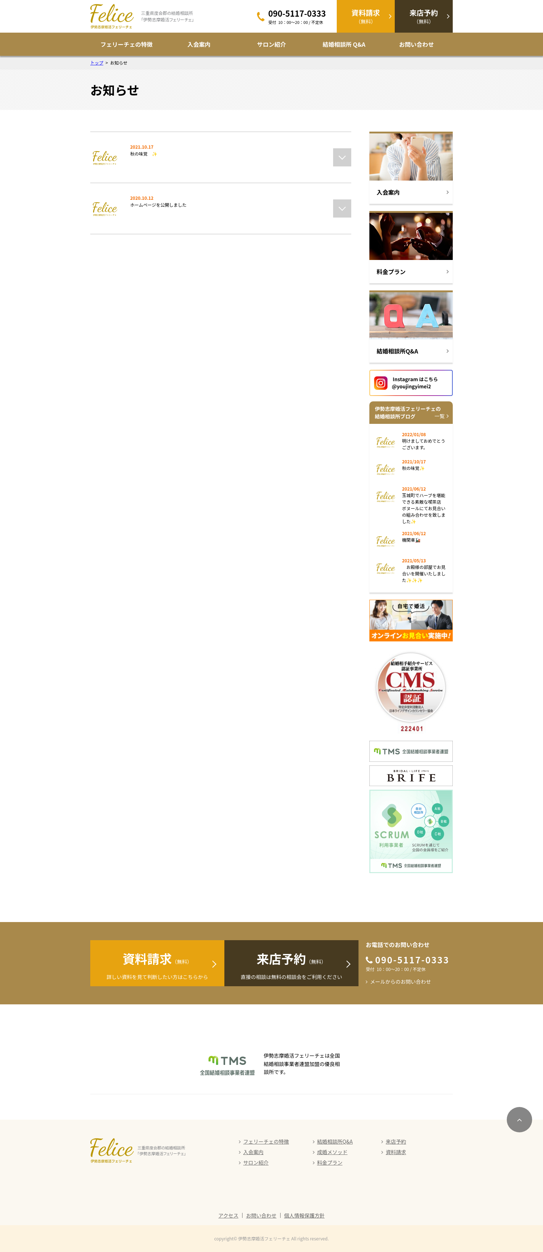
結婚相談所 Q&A (344, 44)
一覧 (440, 416)
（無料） (366, 16)
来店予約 (396, 1141)
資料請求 (396, 1152)
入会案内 (199, 44)
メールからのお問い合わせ (400, 981)
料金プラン (330, 1162)
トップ (96, 62)
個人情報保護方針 (304, 1215)
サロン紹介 (271, 44)
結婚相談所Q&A (335, 1141)
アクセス (228, 1215)
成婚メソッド (332, 1152)
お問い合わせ (416, 44)
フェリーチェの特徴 (126, 44)
